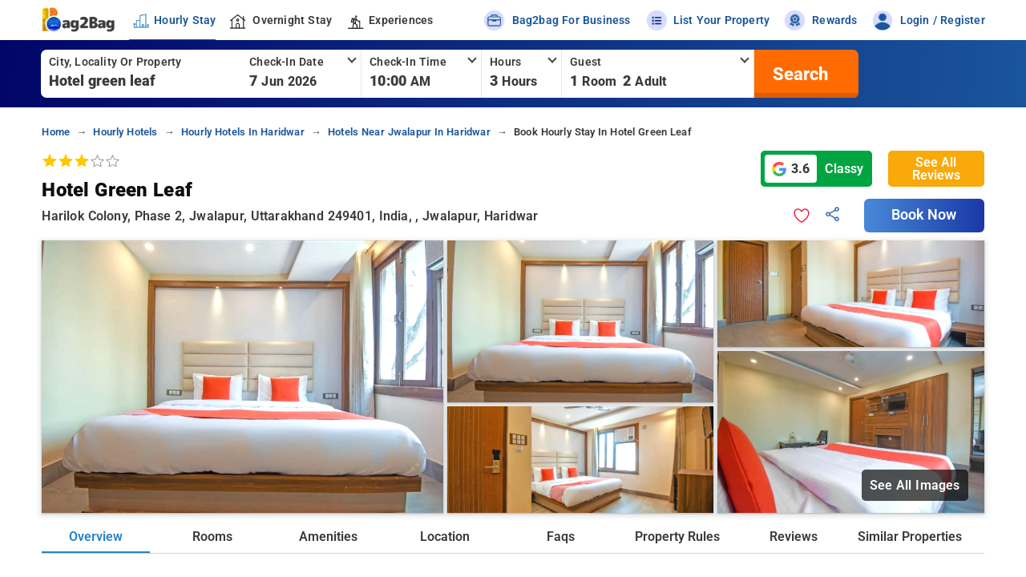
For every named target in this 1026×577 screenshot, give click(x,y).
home (56, 132)
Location (445, 536)
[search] (798, 74)
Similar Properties (910, 536)
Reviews (794, 536)
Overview (96, 536)
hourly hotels (125, 132)
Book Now (924, 215)
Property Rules (677, 536)
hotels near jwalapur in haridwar (409, 132)
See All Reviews (936, 169)
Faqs (561, 536)
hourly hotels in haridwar (243, 132)
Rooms (212, 536)
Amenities (328, 536)
